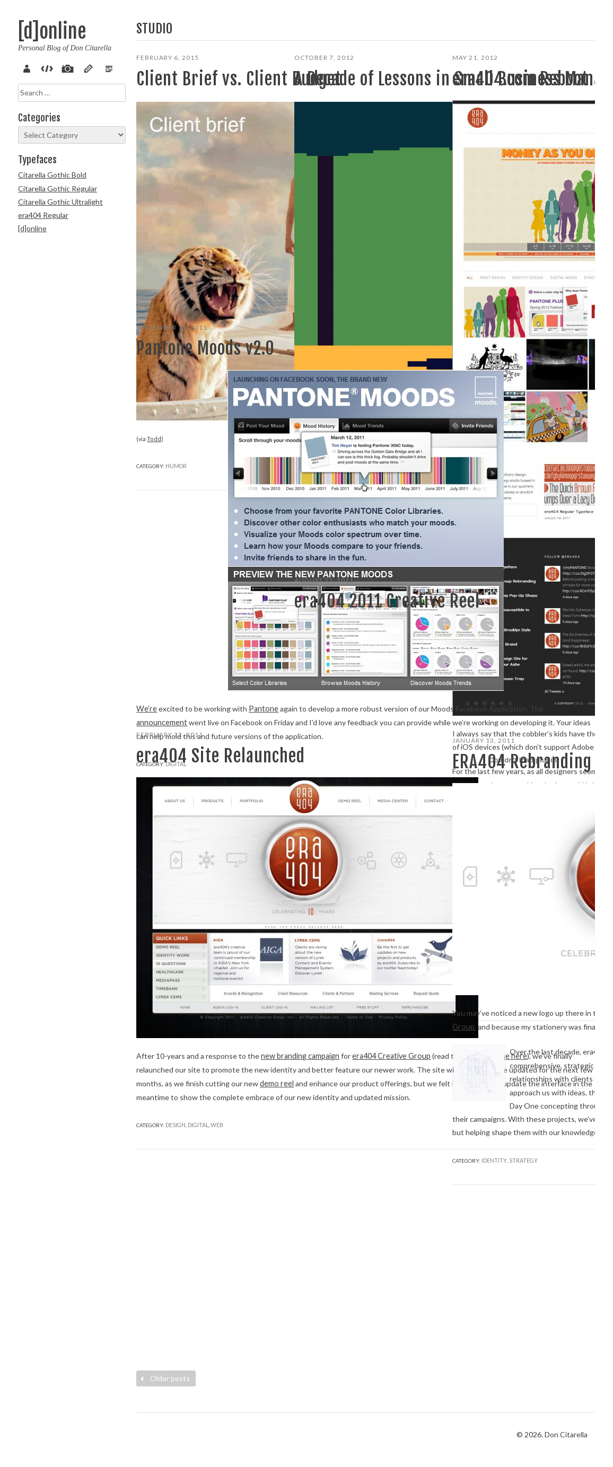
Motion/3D (372, 905)
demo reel (207, 1017)
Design (175, 1098)
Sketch (82, 67)
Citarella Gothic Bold (52, 174)
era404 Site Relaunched (178, 766)
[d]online (52, 31)
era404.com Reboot (520, 79)
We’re (146, 552)
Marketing (519, 680)
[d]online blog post (362, 839)
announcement (161, 592)
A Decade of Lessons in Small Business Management (363, 99)
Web (543, 680)
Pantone (262, 552)
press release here (221, 950)
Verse (100, 67)
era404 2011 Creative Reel (341, 611)
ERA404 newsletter (392, 799)
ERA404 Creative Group (393, 746)
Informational (345, 519)
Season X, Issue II (326, 813)
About (26, 67)
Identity (492, 1315)
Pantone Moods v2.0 (205, 348)
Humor (176, 266)
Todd (153, 239)
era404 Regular (43, 214)
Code (45, 67)
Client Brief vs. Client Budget (189, 89)
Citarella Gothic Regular (57, 188)
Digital (491, 680)
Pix (63, 67)
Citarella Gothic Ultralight (60, 201)
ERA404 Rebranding (522, 761)
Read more (315, 491)
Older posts (164, 1378)
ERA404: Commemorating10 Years (353, 826)
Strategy (402, 905)
